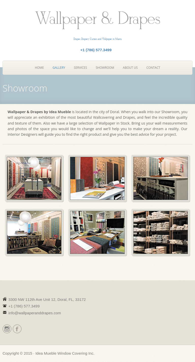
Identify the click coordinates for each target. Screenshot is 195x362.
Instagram (7, 329)
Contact (153, 67)
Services (80, 67)
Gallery (59, 67)
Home (39, 67)
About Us (130, 67)
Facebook (17, 329)
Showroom (105, 67)
